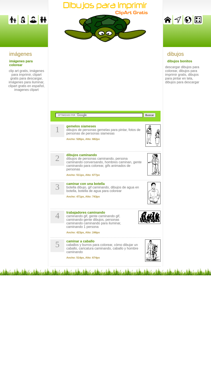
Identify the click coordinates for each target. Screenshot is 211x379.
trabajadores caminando (85, 212)
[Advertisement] (105, 76)
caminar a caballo (80, 241)
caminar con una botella (85, 184)
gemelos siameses (81, 126)
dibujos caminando (81, 155)
